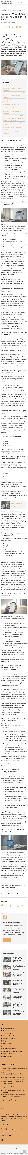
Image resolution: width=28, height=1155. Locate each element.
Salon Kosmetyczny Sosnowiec (11, 1046)
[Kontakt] (18, 2)
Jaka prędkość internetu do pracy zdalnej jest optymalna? (17, 1005)
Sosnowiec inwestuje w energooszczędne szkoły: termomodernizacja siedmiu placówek (15, 1078)
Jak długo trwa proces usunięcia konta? (13, 104)
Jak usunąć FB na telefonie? (10, 85)
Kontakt (8, 1147)
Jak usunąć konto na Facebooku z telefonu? (14, 115)
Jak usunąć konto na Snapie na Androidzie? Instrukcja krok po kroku (17, 504)
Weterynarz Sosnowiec (9, 1038)
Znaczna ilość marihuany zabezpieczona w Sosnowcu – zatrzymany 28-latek (14, 1095)
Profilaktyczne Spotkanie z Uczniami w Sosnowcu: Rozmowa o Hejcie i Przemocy (14, 1099)
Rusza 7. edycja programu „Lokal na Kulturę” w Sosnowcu (14, 1086)
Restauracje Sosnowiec (9, 1053)
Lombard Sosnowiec (8, 1033)
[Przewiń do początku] (24, 1151)
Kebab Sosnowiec (7, 1056)
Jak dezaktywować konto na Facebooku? (13, 92)
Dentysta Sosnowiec (8, 1028)
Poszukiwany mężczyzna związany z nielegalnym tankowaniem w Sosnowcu (13, 1073)
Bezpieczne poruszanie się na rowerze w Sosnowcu (13, 1091)
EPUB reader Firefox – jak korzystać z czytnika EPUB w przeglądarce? (18, 982)
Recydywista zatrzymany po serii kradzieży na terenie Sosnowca (15, 1069)
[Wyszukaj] (21, 2)
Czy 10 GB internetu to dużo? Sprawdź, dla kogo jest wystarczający (18, 990)
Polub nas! (7, 940)
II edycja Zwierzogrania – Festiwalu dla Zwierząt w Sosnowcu (13, 1082)
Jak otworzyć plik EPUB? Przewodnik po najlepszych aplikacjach (19, 967)
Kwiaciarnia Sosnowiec (9, 1035)
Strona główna (4, 9)
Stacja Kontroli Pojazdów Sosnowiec (12, 1051)
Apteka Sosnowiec (8, 1030)
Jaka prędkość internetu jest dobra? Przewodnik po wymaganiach (18, 1012)
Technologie (12, 9)
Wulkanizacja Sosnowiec (9, 1048)
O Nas (13, 1147)
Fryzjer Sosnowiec (7, 1043)
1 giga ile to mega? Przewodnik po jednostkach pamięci (18, 997)
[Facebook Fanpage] (16, 2)
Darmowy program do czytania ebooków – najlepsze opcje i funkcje (18, 974)
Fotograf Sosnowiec (8, 1041)
